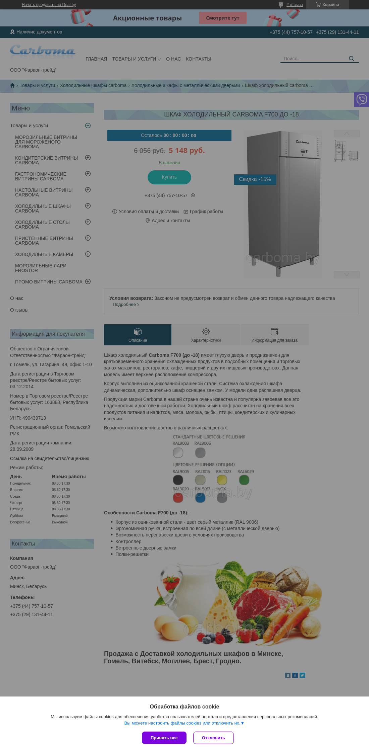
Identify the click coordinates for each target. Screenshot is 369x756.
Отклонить (213, 737)
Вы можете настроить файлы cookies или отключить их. (182, 723)
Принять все (164, 737)
